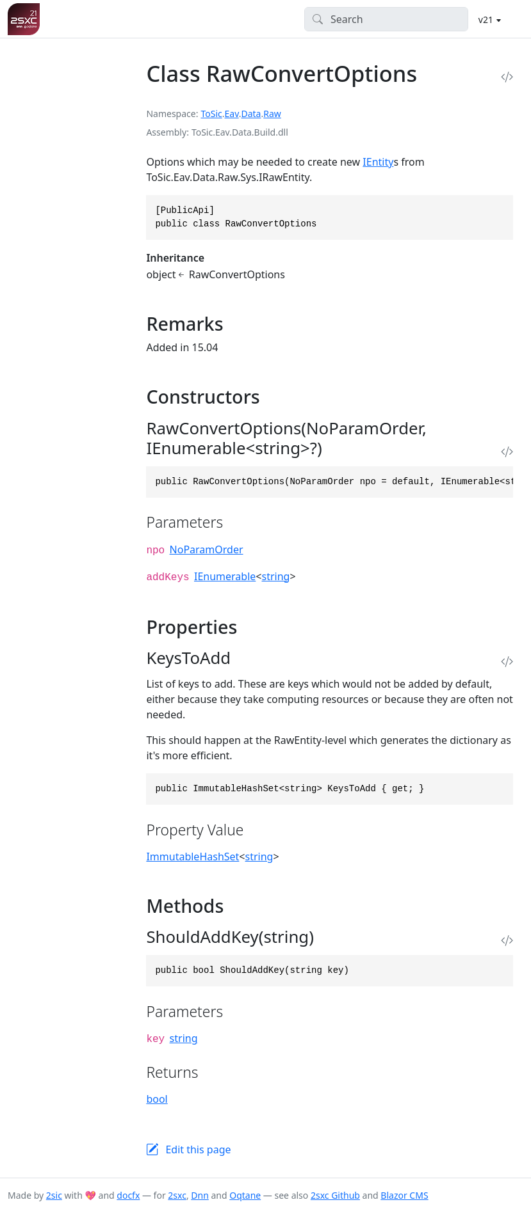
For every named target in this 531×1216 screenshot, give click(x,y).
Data (251, 113)
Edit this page (198, 1149)
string (275, 576)
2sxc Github (335, 1195)
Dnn (200, 1195)
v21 (487, 19)
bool (156, 1099)
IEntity (378, 162)
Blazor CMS (404, 1195)
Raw (272, 113)
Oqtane (245, 1195)
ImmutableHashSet (192, 856)
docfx (128, 1195)
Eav (232, 113)
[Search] (386, 19)
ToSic (211, 113)
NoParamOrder (206, 549)
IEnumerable (225, 576)
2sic (54, 1195)
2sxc (177, 1195)
